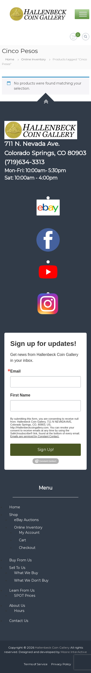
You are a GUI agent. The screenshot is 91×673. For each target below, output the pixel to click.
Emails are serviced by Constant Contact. (34, 436)
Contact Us (18, 621)
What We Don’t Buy (31, 580)
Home (9, 59)
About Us (17, 605)
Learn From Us (21, 590)
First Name (20, 395)
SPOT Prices (24, 595)
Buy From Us (20, 560)
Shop (13, 515)
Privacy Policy (61, 664)
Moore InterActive (74, 652)
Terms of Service (36, 664)
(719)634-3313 (24, 162)
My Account (29, 532)
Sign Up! (46, 449)
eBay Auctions (26, 520)
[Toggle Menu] (83, 14)
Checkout (27, 547)
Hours (19, 611)
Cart (22, 540)
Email (15, 371)
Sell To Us (17, 568)
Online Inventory (33, 59)
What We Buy (26, 573)
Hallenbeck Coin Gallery (52, 647)
